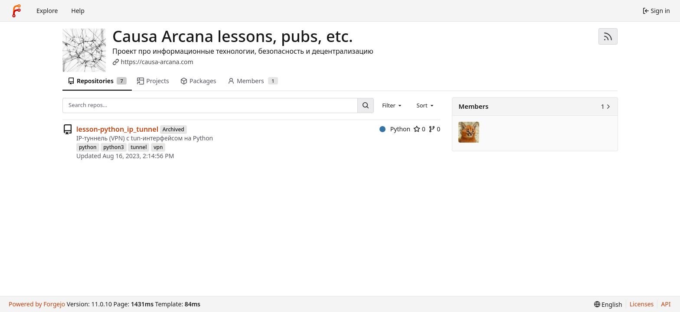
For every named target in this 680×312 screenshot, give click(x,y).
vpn (158, 147)
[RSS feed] (608, 36)
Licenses (642, 304)
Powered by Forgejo (37, 304)
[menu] (608, 304)
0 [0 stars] (419, 129)
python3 (113, 147)
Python (394, 129)
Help (78, 10)
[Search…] (365, 105)
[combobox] (392, 105)
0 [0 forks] (434, 129)
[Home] (16, 11)
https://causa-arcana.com (157, 62)
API (665, 304)
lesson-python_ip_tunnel (117, 129)
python (88, 147)
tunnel (139, 147)
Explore (47, 10)
